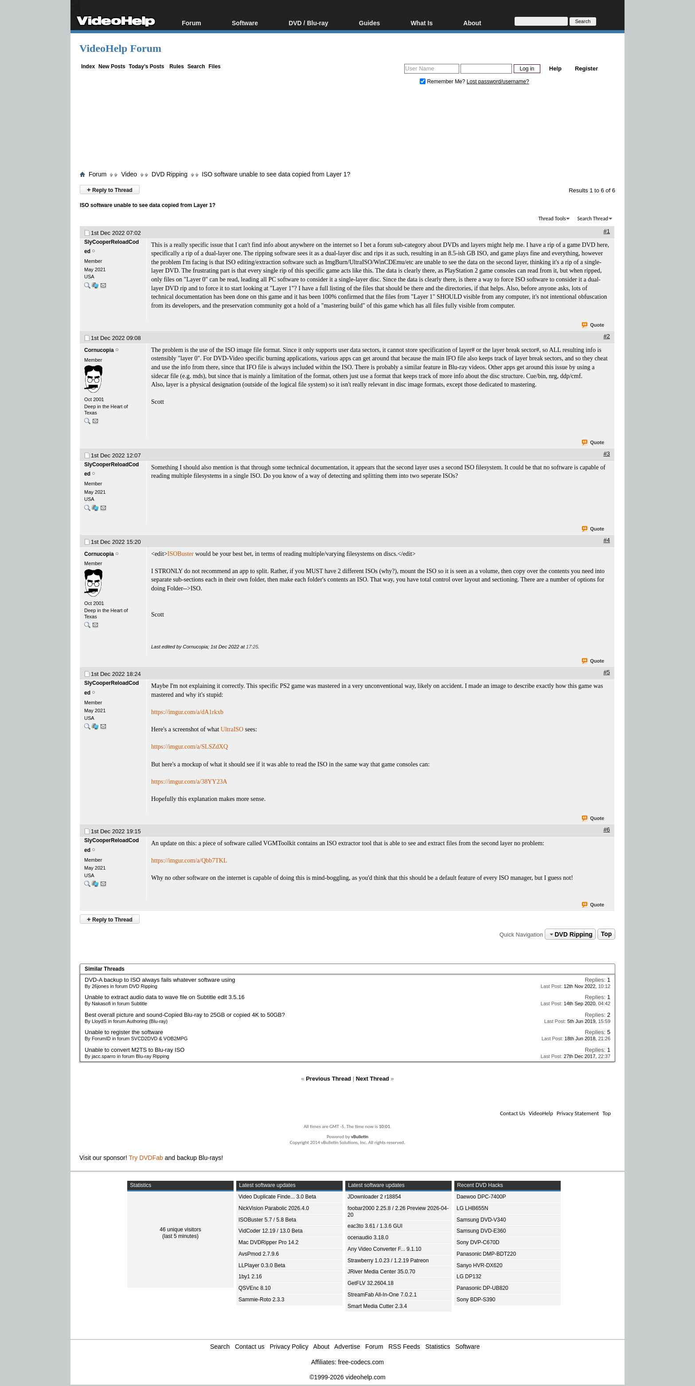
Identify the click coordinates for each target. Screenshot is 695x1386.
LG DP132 (469, 1276)
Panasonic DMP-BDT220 (486, 1254)
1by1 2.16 (250, 1276)
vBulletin (359, 1137)
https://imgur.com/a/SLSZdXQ (189, 746)
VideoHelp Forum (120, 48)
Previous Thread (328, 1078)
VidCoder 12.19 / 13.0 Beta (270, 1231)
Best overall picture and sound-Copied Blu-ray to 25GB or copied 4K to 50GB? (185, 1014)
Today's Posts (146, 66)
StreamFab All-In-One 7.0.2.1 (382, 1295)
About (472, 23)
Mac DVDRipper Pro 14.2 (268, 1242)
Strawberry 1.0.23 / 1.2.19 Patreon (388, 1260)
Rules (176, 66)
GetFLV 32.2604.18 (371, 1283)
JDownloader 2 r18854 (374, 1197)
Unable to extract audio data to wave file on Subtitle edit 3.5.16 (165, 997)
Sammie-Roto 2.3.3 (261, 1299)
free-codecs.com (360, 1362)
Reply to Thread (110, 189)
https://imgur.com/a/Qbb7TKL (189, 860)
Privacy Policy (289, 1346)
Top (606, 934)
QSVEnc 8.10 (254, 1288)
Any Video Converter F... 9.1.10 (385, 1249)
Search (196, 66)
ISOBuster (181, 553)
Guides (369, 23)
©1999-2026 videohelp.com (347, 1377)
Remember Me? (443, 81)
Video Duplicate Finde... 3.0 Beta (277, 1197)
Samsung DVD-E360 (481, 1231)
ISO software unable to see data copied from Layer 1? (276, 174)
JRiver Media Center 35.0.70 (381, 1272)
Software (245, 23)
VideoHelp (541, 1113)
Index (88, 66)
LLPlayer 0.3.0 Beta (261, 1265)
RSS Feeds (404, 1346)
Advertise (347, 1346)
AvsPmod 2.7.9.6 (258, 1254)
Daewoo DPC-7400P (481, 1197)
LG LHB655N (472, 1208)
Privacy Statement (578, 1113)
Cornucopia (99, 350)
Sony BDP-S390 (476, 1299)
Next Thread (372, 1078)
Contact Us (512, 1113)
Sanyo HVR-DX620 (479, 1265)
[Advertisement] (347, 129)
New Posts (111, 66)
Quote (593, 325)
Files (214, 66)
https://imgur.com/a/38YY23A (189, 781)
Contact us (250, 1346)
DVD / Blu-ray (308, 23)
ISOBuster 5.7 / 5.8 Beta (267, 1220)
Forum (191, 23)
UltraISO (232, 729)
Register (586, 68)
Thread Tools (552, 218)
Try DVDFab (146, 1157)
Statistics (438, 1346)
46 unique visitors (180, 1229)
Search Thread (592, 218)
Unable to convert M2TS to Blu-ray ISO (134, 1049)
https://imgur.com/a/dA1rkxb (187, 712)
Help (555, 68)
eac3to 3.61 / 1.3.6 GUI (375, 1226)
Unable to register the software (124, 1032)
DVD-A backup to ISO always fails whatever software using (160, 979)
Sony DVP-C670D (478, 1242)
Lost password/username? (498, 81)
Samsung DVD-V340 (481, 1220)
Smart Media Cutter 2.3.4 (377, 1306)
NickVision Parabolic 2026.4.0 (273, 1208)
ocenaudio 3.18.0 (368, 1237)
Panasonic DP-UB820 (482, 1288)
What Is (421, 23)
